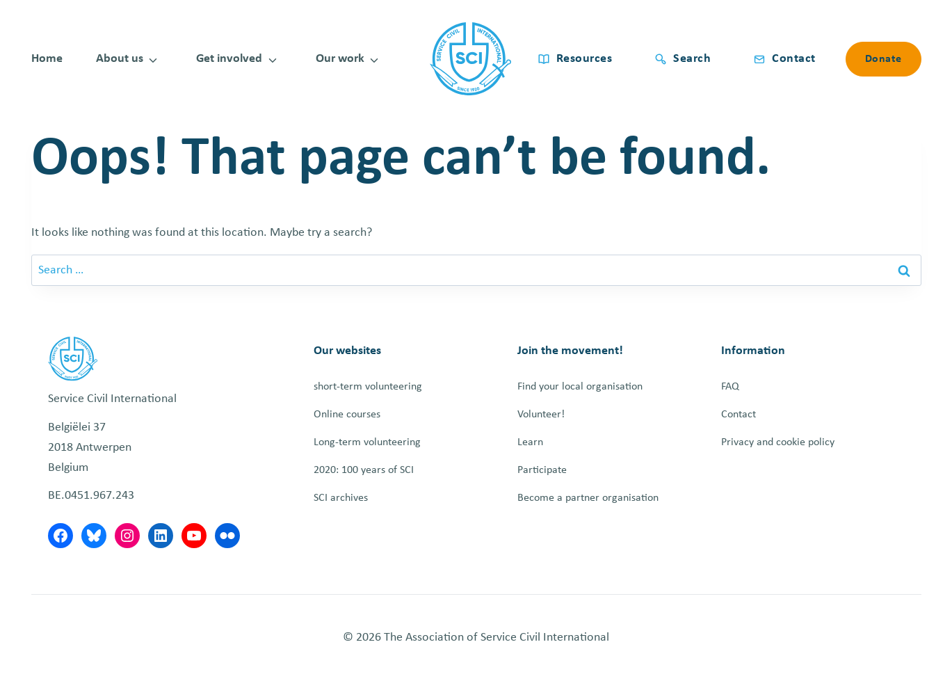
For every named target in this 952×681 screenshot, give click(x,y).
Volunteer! (541, 414)
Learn (530, 442)
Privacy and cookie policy (777, 442)
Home (47, 58)
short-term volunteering (368, 386)
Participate (542, 470)
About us (119, 58)
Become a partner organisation (588, 498)
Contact (738, 414)
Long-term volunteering (367, 442)
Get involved (229, 58)
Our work (340, 58)
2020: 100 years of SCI (364, 470)
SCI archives (341, 498)
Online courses (347, 414)
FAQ (730, 386)
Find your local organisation (580, 386)
